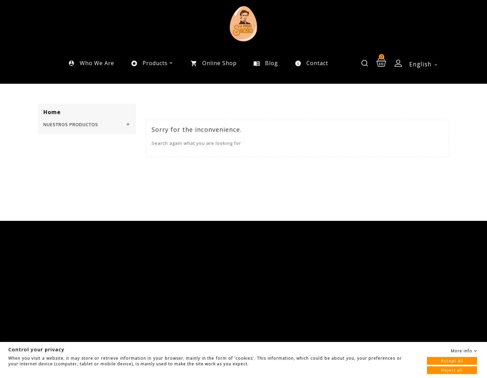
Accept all (452, 361)
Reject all (452, 370)
